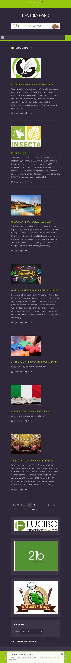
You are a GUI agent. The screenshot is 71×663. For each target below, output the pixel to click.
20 (14, 509)
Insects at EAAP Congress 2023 (31, 221)
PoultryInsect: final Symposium (32, 84)
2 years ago (18, 113)
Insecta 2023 (19, 153)
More (30, 113)
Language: (38, 2)
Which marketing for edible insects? (35, 290)
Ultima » (33, 509)
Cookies (53, 658)
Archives (17, 632)
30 (20, 509)
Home (30, 2)
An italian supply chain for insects (34, 362)
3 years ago (18, 421)
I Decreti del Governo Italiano (31, 411)
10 (54, 505)
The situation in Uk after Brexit (32, 460)
